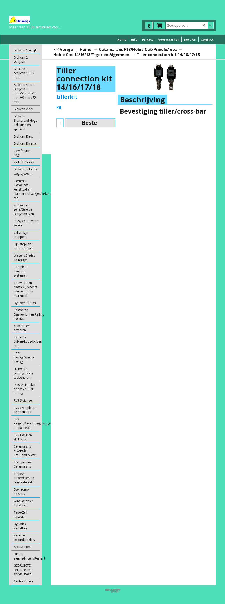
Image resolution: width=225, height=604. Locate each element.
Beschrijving (142, 100)
